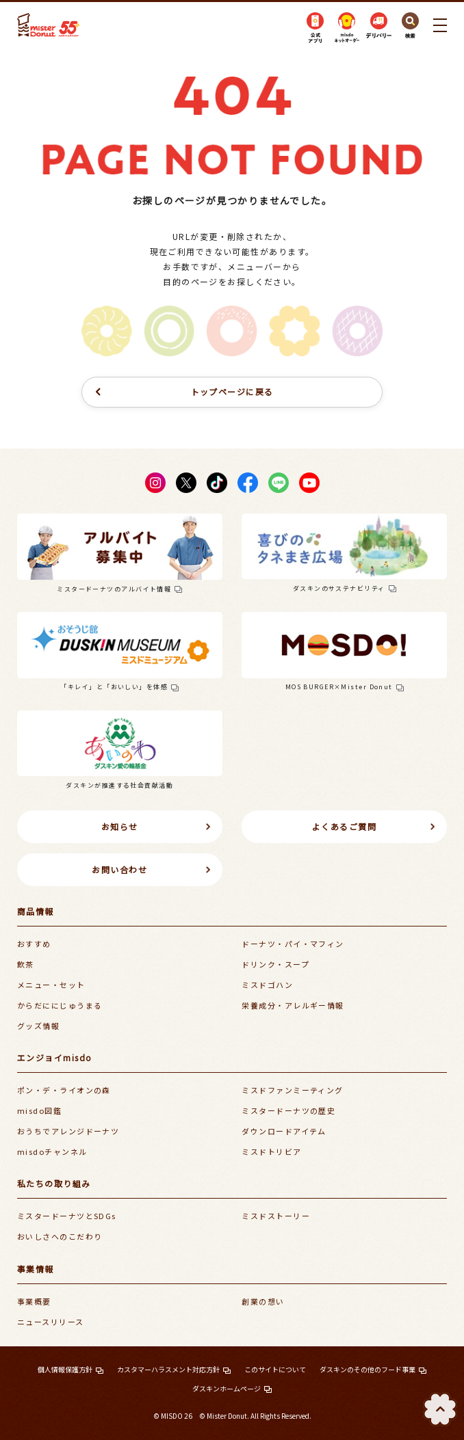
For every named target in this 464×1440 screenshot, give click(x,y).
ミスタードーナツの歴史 (288, 1110)
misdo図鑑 (39, 1110)
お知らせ (119, 826)
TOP (440, 1409)
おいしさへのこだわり (59, 1236)
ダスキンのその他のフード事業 (367, 1369)
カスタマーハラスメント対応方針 (168, 1369)
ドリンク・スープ (275, 964)
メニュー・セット (51, 984)
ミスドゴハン (267, 984)
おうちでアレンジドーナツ (68, 1130)
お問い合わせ (119, 869)
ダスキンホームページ (226, 1388)
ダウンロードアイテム (284, 1130)
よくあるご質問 (344, 826)
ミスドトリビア (271, 1151)
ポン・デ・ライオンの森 (64, 1089)
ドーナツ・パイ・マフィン (293, 943)
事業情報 (35, 1269)
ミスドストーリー (276, 1215)
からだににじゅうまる (59, 1005)
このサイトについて (275, 1369)
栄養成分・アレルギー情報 (293, 1005)
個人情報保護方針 (65, 1369)
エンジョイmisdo (54, 1057)
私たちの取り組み (54, 1183)
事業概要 (34, 1301)
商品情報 (35, 911)
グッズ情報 (38, 1025)
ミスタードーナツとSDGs (66, 1215)
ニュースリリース (50, 1321)
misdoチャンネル (52, 1151)
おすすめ (34, 943)
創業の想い (263, 1301)
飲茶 (25, 964)
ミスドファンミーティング (292, 1089)
